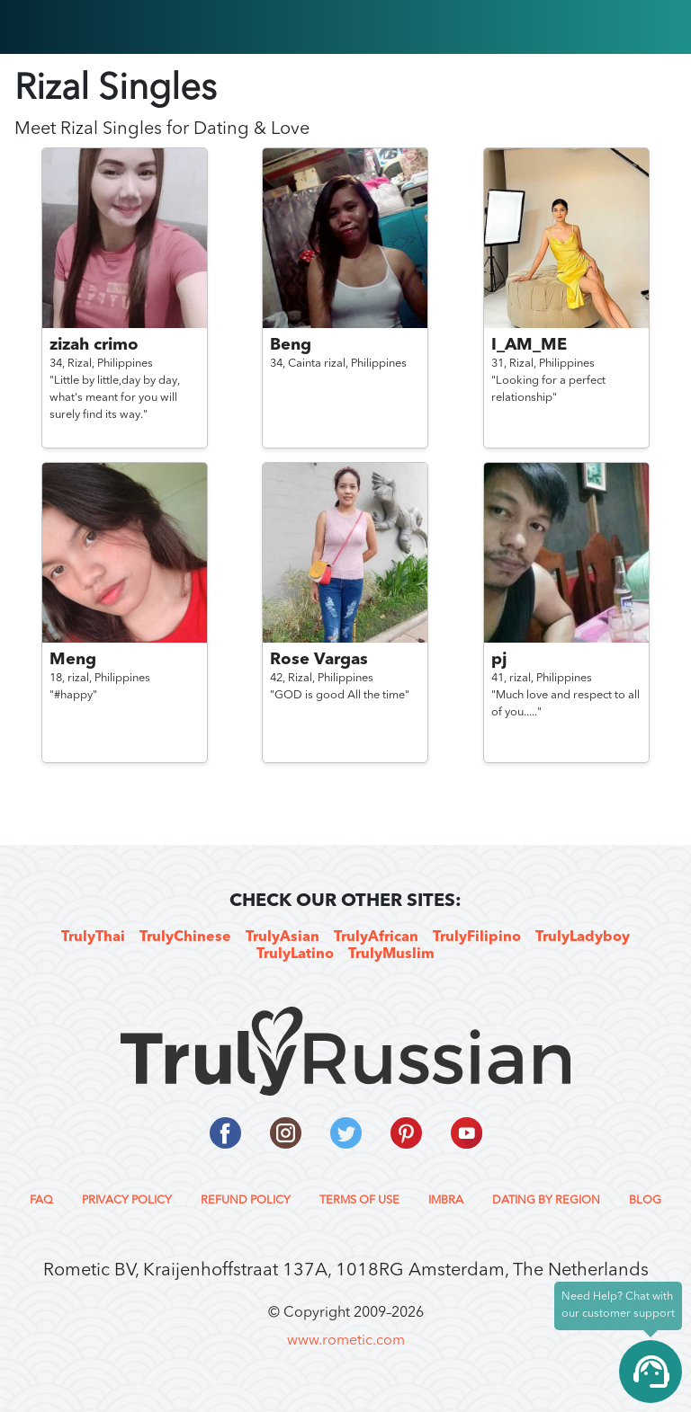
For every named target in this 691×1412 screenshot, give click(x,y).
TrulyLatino (295, 954)
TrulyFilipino (477, 937)
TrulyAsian (282, 937)
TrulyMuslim (391, 954)
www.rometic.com (346, 1341)
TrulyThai (93, 937)
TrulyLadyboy (582, 937)
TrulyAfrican (376, 937)
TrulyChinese (185, 937)
